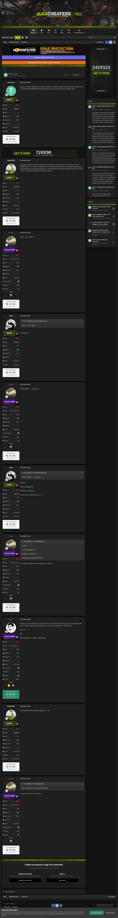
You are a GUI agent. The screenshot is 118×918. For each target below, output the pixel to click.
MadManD (95, 243)
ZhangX (96, 109)
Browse (33, 32)
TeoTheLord (13, 74)
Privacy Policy (7, 907)
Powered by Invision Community (105, 906)
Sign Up (18, 37)
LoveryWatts (95, 218)
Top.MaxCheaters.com (79, 32)
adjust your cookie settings (57, 914)
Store (48, 32)
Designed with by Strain (10, 903)
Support (62, 32)
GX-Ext (95, 130)
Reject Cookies (110, 913)
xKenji (11, 316)
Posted (105, 109)
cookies (18, 914)
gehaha (94, 233)
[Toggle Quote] (23, 321)
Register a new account (25, 880)
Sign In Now (62, 880)
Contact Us (15, 907)
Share (67, 75)
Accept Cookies (96, 913)
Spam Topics (21, 75)
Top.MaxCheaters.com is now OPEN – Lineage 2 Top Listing (44, 62)
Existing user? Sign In (8, 37)
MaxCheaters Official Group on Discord (43, 57)
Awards (69, 32)
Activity (41, 32)
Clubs (55, 32)
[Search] (95, 37)
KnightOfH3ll (11, 160)
